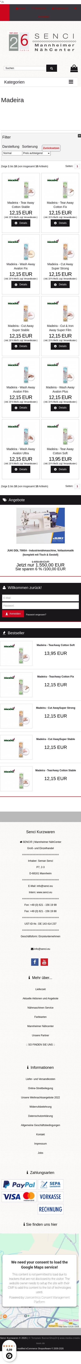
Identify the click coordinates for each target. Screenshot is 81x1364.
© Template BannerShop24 (43, 1338)
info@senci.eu (42, 949)
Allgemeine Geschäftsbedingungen (40, 1125)
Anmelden (13, 614)
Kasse (21, 8)
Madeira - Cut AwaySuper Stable (55, 739)
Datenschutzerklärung (40, 1116)
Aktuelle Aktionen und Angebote (40, 998)
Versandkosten (30, 217)
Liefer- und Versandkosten (40, 1079)
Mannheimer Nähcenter (40, 1026)
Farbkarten (40, 1016)
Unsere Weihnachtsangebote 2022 (40, 1097)
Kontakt (40, 1134)
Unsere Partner (40, 1035)
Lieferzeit (40, 989)
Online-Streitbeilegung (40, 1088)
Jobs (40, 1152)
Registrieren (60, 8)
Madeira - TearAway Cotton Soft (55, 645)
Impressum (40, 1143)
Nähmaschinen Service (40, 1007)
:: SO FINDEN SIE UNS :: (40, 1044)
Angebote (17, 500)
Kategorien (14, 82)
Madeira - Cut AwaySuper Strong (55, 707)
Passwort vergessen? (36, 614)
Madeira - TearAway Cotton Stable (55, 770)
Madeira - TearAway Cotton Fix (55, 676)
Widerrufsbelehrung (40, 1106)
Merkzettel (39, 8)
